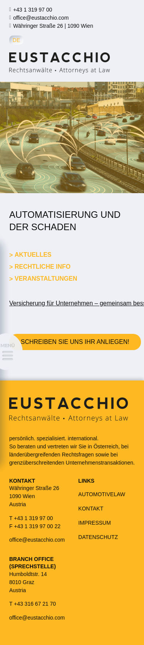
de (16, 40)
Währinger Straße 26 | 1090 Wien (53, 26)
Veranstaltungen (46, 278)
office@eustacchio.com (41, 18)
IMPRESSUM (94, 523)
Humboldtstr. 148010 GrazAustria (28, 582)
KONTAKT (90, 508)
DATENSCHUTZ (98, 537)
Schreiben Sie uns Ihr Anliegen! (75, 341)
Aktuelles (33, 254)
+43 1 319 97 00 (32, 10)
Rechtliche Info (43, 266)
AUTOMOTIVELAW (101, 494)
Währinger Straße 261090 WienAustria (34, 496)
